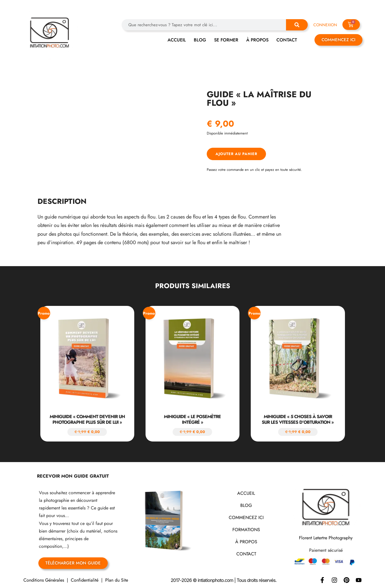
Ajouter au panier (236, 153)
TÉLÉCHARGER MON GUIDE (73, 560)
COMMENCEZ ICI (246, 514)
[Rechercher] (297, 24)
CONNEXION (325, 25)
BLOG (200, 40)
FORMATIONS (246, 526)
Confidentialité (84, 576)
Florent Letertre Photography (326, 534)
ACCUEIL (177, 40)
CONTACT (286, 40)
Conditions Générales (43, 576)
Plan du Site (116, 576)
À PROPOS (257, 40)
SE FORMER (226, 40)
